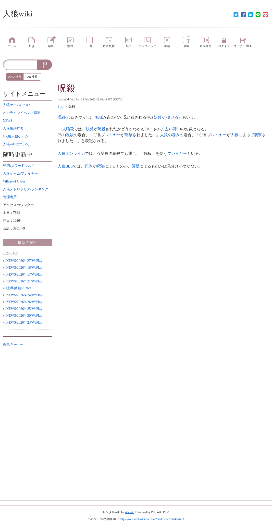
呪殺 (66, 88)
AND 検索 (14, 76)
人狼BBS (65, 166)
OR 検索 (32, 76)
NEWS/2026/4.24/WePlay (24, 295)
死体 (88, 166)
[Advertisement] (163, 71)
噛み (176, 135)
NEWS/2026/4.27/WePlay (24, 261)
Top (61, 106)
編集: (13, 344)
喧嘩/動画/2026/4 (19, 288)
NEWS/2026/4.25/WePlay (24, 309)
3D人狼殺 (66, 129)
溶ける (172, 117)
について (18, 105)
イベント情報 (22, 113)
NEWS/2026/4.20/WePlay (24, 315)
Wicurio (129, 512)
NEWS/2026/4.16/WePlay (24, 267)
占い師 (171, 129)
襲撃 (129, 135)
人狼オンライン (71, 153)
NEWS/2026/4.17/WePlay (24, 274)
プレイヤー (111, 135)
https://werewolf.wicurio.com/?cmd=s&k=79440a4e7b (152, 519)
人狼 (164, 135)
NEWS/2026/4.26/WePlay (24, 302)
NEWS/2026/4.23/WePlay (24, 322)
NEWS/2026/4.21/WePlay (24, 281)
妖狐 (99, 117)
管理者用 (10, 197)
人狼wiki (18, 13)
